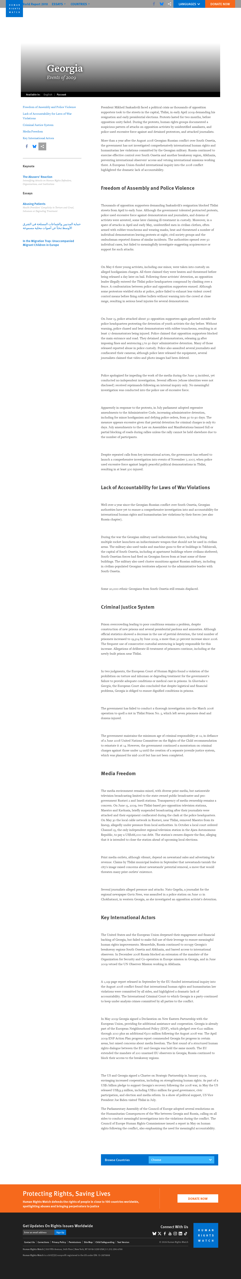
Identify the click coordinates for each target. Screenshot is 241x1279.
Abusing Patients (34, 203)
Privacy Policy (59, 1242)
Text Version (123, 1242)
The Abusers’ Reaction (37, 176)
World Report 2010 (42, 4)
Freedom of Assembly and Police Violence (49, 107)
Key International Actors (38, 138)
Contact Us (29, 1242)
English (48, 94)
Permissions (75, 1242)
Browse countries (117, 1159)
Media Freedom (33, 131)
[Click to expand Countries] (88, 4)
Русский (61, 94)
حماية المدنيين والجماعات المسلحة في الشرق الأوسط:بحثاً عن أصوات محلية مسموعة (52, 226)
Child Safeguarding (104, 1242)
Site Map (88, 1242)
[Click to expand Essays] (66, 4)
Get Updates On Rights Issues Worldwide (58, 1225)
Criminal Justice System (38, 125)
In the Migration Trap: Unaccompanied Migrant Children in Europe (48, 243)
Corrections (43, 1242)
